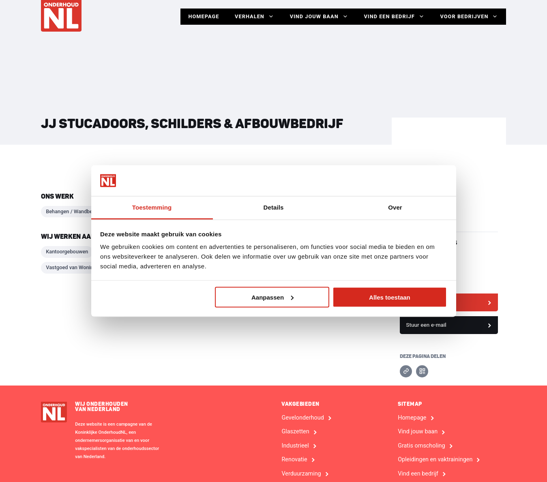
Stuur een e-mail (426, 324)
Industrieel (295, 446)
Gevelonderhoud (302, 418)
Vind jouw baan (318, 17)
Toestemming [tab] (152, 207)
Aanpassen (272, 296)
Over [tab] (395, 207)
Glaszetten (295, 432)
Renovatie (294, 460)
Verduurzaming (301, 474)
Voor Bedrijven (469, 17)
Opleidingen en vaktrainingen (435, 460)
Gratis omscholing (421, 446)
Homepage (201, 16)
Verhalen (252, 17)
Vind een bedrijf (393, 17)
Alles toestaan (389, 296)
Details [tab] (274, 207)
